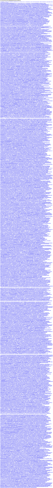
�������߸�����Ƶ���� (37, 376)
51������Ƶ (38, 105)
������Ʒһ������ (27, 73)
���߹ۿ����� (13, 249)
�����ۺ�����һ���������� (20, 236)
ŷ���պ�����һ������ (24, 324)
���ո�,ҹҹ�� (11, 154)
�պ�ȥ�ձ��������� (23, 446)
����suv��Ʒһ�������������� (6, 60)
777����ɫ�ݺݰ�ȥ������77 (15, 124)
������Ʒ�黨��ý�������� (42, 57)
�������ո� (28, 415)
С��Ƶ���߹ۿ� (34, 196)
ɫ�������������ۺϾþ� (4, 41)
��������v (46, 61)
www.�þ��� (39, 232)
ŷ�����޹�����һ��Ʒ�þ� (10, 447)
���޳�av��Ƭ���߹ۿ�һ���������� (25, 386)
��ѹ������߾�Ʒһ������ (42, 479)
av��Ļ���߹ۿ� (42, 285)
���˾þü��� (2, 166)
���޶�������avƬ (35, 317)
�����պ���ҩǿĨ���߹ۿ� (19, 69)
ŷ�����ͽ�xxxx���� (40, 262)
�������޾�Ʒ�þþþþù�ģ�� (18, 3)
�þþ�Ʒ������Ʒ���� (4, 61)
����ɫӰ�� (14, 343)
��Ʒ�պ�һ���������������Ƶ (38, 24)
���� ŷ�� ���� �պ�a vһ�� (43, 359)
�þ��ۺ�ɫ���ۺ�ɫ (45, 167)
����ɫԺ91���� (22, 152)
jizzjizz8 (25, 250)
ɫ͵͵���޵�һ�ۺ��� (41, 386)
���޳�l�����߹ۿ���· (38, 323)
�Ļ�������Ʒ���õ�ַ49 (32, 291)
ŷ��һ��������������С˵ (13, 228)
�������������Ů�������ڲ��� (30, 332)
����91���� (23, 50)
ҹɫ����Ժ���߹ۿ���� (29, 197)
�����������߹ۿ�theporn (43, 476)
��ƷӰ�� (43, 344)
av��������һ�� (7, 74)
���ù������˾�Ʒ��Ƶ (35, 379)
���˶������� (44, 365)
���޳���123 (27, 382)
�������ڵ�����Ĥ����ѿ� (30, 66)
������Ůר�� (2, 430)
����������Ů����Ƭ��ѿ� (22, 411)
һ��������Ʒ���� (43, 151)
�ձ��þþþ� (41, 176)
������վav (34, 470)
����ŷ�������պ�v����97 (28, 12)
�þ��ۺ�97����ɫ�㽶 (24, 399)
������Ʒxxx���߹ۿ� (22, 193)
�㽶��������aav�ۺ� (20, 40)
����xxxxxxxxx (2, 117)
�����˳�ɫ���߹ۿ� (3, 6)
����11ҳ (27, 23)
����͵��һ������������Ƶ (42, 41)
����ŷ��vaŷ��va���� (4, 24)
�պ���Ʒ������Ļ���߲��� (26, 80)
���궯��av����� (23, 42)
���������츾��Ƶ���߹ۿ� (41, 194)
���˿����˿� (2, 310)
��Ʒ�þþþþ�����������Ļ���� (6, 206)
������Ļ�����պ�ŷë (27, 478)
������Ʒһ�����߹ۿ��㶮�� (5, 449)
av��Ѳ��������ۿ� (13, 181)
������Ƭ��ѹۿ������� (4, 365)
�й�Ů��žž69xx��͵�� (11, 240)
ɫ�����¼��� (9, 63)
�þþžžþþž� (1, 425)
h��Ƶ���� (46, 158)
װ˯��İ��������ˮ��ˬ (17, 279)
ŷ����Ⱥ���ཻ (36, 353)
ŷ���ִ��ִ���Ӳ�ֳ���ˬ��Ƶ (4, 372)
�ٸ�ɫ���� (14, 325)
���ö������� (41, 32)
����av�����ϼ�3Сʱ (3, 475)
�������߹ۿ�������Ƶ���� (35, 117)
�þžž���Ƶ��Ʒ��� (24, 173)
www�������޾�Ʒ (3, 321)
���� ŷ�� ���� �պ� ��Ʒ (31, 55)
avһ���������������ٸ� (5, 152)
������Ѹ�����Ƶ (40, 223)
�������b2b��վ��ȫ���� (5, 315)
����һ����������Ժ (4, 266)
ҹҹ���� (14, 335)
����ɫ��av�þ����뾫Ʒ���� (5, 124)
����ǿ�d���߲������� (42, 114)
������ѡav (8, 34)
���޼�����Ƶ (7, 94)
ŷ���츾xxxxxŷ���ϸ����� (12, 188)
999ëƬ (34, 46)
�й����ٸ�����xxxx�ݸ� (28, 63)
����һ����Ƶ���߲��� (34, 462)
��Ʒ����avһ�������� (4, 17)
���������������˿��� (47, 317)
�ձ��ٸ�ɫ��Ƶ (28, 193)
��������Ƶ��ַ (3, 219)
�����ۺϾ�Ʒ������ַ (12, 40)
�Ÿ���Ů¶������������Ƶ (41, 444)
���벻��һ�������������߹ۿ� (37, 476)
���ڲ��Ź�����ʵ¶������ (21, 8)
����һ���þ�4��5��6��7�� (39, 169)
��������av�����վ (18, 392)
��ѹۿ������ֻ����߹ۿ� (13, 24)
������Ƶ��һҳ (24, 348)
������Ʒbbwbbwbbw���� (34, 164)
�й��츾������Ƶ (46, 421)
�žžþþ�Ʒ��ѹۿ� (2, 184)
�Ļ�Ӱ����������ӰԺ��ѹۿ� (20, 19)
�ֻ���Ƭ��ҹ (20, 356)
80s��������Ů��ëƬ (19, 134)
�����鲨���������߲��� (20, 281)
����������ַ (29, 298)
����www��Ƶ (22, 60)
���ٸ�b (27, 94)
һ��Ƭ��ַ (26, 95)
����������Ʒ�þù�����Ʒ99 (5, 406)
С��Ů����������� (40, 291)
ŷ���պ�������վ (48, 197)
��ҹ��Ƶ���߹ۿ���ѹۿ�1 (16, 32)
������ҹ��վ (32, 210)
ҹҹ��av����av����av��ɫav (29, 206)
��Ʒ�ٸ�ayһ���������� (23, 397)
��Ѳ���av (14, 167)
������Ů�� (22, 61)
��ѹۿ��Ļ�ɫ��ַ (34, 57)
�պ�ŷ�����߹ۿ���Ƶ (3, 37)
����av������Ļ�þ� (47, 392)
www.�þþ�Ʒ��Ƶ (40, 199)
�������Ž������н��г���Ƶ (38, 161)
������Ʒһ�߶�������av (13, 123)
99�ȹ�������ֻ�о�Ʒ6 (44, 209)
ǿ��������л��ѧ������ (40, 204)
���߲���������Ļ (22, 417)
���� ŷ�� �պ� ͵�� (36, 64)
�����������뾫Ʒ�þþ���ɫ (45, 290)
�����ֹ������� (3, 275)
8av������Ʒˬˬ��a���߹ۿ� (33, 400)
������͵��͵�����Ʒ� (23, 37)
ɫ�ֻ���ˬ (40, 38)
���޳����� (2, 222)
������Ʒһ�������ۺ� (19, 328)
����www (13, 197)
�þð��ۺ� (22, 232)
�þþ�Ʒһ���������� (10, 236)
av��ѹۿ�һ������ (34, 220)
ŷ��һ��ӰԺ (31, 158)
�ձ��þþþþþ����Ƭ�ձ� (23, 234)
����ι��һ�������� (4, 246)
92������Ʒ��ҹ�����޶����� (38, 158)
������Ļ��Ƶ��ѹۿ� (48, 393)
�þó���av (10, 221)
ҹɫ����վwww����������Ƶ (32, 236)
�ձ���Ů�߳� (43, 95)
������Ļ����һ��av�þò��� (5, 242)
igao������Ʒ (13, 142)
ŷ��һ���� (36, 278)
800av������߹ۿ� (34, 221)
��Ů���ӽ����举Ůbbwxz (25, 219)
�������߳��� (49, 12)
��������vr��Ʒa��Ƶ (44, 486)
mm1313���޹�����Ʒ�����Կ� (25, 124)
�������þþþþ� (44, 203)
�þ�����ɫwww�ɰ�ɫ (40, 433)
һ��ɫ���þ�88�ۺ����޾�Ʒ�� (21, 377)
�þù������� (32, 363)
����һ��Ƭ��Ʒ (33, 444)
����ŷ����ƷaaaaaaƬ (38, 206)
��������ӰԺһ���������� (20, 184)
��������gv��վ (21, 387)
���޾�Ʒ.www (19, 215)
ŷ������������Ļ (45, 38)
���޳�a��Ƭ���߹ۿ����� (35, 54)
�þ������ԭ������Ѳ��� (11, 464)
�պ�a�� (6, 231)
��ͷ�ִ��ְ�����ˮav (41, 389)
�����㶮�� (49, 200)
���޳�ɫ (51, 216)
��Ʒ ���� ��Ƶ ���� (16, 231)
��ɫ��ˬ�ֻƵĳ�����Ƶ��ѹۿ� (29, 387)
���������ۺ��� (13, 3)
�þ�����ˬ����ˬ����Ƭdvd (5, 216)
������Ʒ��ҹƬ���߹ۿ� (41, 104)
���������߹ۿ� (32, 262)
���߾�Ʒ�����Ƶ (3, 102)
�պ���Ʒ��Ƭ (35, 178)
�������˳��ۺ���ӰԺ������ (23, 79)
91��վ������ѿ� (27, 241)
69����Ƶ (34, 133)
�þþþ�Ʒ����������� (38, 12)
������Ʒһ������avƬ (40, 108)
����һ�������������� (19, 222)
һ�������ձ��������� (17, 29)
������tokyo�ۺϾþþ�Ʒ (34, 61)
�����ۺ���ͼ (42, 238)
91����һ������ (3, 415)
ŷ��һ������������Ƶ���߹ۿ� (34, 40)
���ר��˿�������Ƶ (41, 265)
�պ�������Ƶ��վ (38, 210)
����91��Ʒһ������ (37, 45)
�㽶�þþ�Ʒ (1, 307)
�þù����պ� (11, 57)
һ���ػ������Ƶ (43, 191)
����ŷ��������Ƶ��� (4, 288)
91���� (31, 219)
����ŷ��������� (30, 37)
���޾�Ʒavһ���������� (46, 436)
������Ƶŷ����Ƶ (26, 376)
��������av (6, 121)
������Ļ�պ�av (40, 263)
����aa (20, 111)
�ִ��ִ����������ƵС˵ (10, 69)
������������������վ (15, 234)
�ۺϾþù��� (35, 86)
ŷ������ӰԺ (7, 83)
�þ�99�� (31, 256)
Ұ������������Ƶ (3, 11)
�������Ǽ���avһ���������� (41, 471)
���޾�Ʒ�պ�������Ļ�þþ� (39, 348)
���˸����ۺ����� (4, 441)
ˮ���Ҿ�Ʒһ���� (30, 41)
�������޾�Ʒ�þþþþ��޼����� (11, 88)
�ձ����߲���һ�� (3, 236)
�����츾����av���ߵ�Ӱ (37, 113)
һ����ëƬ (29, 362)
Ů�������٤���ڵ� (18, 38)
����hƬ (47, 335)
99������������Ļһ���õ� (47, 271)
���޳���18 (6, 282)
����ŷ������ (45, 96)
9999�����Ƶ (29, 5)
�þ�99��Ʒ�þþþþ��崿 (32, 49)
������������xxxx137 (48, 356)
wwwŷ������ (35, 225)
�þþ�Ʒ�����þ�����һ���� (21, 197)
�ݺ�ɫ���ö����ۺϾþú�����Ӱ (45, 173)
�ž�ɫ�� (16, 10)
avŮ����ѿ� (48, 117)
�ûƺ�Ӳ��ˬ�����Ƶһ (18, 447)
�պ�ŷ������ (31, 382)
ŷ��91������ (16, 341)
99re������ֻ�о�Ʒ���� (21, 101)
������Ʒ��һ (22, 297)
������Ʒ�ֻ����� (26, 99)
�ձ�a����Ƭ (26, 98)
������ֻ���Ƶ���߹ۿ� (6, 385)
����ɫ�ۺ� (46, 285)
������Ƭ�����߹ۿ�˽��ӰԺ (14, 241)
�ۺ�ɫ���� (11, 231)
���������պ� (8, 149)
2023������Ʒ (12, 117)
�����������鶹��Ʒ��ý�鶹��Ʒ (42, 55)
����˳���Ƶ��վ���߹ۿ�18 (43, 80)
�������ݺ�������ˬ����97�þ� (5, 22)
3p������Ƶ (34, 396)
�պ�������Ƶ (11, 220)
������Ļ (25, 5)
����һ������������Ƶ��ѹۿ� (31, 67)
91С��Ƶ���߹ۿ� (34, 281)
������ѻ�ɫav (11, 121)
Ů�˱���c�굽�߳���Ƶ (12, 272)
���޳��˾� (29, 247)
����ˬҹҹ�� (42, 254)
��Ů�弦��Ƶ (48, 257)
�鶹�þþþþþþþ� (15, 233)
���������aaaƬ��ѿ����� (15, 384)
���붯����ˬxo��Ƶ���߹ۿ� (33, 409)
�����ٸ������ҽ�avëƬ (23, 41)
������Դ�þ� (28, 323)
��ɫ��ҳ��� (14, 85)
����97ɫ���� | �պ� (22, 32)
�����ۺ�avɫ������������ (12, 413)
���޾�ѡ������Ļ (27, 3)
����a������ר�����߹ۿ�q (15, 431)
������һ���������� (14, 357)
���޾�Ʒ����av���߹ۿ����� (38, 25)
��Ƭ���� (26, 18)
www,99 (31, 239)
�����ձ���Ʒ (18, 265)
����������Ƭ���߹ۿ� (35, 121)
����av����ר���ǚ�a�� (9, 388)
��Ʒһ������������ (37, 374)
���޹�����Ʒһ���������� (25, 340)
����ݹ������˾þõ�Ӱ (23, 126)
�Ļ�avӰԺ (22, 140)
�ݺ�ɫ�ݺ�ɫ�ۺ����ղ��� (30, 184)
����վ (9, 274)
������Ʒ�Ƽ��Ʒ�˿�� (4, 19)
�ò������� (42, 372)
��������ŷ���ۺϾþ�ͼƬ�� (13, 75)
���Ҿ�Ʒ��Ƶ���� (25, 38)
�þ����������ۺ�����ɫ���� (15, 266)
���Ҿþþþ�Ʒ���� (21, 34)
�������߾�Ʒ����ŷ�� (4, 444)
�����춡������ (16, 251)
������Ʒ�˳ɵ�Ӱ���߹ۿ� (23, 472)
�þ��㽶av (19, 94)
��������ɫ (22, 133)
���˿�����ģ (37, 254)
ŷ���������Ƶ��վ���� (36, 244)
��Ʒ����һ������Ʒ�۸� (4, 14)
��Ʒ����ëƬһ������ (37, 329)
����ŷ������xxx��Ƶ (22, 415)
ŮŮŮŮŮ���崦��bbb (31, 399)
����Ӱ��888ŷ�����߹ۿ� (25, 315)
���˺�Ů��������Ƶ (40, 149)
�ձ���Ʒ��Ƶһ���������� (12, 42)
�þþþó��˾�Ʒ (21, 5)
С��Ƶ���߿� (47, 116)
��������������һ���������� (32, 155)
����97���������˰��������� (34, 95)
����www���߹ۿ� (38, 58)
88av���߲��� (30, 17)
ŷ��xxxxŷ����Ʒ (4, 42)
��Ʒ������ (47, 135)
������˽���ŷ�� (41, 225)
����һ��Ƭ (41, 97)
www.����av (33, 356)
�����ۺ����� (20, 371)
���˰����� (37, 151)
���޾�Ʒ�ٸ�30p (43, 279)
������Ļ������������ (42, 295)
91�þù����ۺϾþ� (45, 199)
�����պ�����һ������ (5, 18)
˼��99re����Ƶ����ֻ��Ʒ (28, 406)
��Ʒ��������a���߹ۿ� (4, 467)
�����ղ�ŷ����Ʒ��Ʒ (29, 375)
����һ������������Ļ (14, 203)
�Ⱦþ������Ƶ (15, 415)
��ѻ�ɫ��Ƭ (9, 362)
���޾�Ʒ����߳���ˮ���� (27, 102)
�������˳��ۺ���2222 (46, 319)
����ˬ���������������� (46, 40)
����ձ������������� (18, 99)
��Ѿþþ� (47, 243)
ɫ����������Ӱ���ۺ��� (5, 212)
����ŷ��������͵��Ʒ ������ (11, 313)
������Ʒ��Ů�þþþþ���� (45, 329)
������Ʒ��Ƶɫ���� (4, 113)
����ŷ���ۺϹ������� (35, 415)
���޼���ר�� (10, 167)
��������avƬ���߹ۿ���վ (37, 276)
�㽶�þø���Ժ (39, 296)
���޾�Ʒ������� (8, 21)
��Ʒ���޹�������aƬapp (4, 130)
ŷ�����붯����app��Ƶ (16, 323)
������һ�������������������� (7, 368)
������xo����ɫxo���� (4, 101)
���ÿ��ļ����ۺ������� (23, 228)
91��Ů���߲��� (38, 157)
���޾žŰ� (47, 207)
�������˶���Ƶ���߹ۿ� (5, 408)
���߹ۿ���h (36, 322)
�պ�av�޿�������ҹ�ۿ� (25, 24)
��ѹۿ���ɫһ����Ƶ (36, 334)
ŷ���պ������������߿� (22, 200)
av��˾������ (45, 226)
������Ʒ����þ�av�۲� (42, 294)
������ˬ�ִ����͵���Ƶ (40, 11)
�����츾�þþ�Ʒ (22, 89)
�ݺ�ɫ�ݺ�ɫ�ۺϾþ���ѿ (14, 393)
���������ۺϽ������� (10, 470)
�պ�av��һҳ (35, 18)
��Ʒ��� (28, 126)
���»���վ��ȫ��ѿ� (15, 107)
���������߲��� (24, 207)
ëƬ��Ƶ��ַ (39, 322)
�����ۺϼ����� (46, 184)
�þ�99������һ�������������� (30, 296)
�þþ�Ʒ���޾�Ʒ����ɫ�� (42, 400)
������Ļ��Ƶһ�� (45, 63)
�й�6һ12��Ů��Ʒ (11, 47)
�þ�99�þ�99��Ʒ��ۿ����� (36, 31)
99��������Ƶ (7, 319)
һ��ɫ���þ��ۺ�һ (29, 281)
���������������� (19, 73)
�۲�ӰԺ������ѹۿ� (10, 359)
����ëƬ (14, 8)
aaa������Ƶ (10, 332)
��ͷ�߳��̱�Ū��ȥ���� (15, 475)
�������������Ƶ (23, 97)
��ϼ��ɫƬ (26, 262)
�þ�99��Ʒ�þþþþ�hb (43, 48)
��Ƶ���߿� (18, 260)
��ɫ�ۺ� (32, 247)
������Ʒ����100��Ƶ (20, 195)
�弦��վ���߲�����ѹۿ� (31, 469)
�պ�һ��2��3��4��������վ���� (19, 129)
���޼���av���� (11, 215)
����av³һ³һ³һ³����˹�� (39, 392)
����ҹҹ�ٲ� (34, 416)
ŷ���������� (28, 157)
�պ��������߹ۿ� (7, 307)
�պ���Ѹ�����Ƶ (41, 61)
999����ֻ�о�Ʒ (10, 309)
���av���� (9, 295)
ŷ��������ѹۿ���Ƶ (15, 417)
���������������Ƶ (32, 173)
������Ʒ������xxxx (18, 481)
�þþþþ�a (24, 64)
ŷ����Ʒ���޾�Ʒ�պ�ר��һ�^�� (45, 13)
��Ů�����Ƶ (27, 412)
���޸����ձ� (50, 343)
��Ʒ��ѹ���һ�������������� (28, 226)
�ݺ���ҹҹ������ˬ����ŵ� (38, 288)
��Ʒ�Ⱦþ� (38, 51)
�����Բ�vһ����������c (46, 31)
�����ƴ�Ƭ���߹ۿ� (4, 263)
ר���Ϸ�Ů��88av (40, 381)
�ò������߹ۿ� (23, 265)
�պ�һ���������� (4, 187)
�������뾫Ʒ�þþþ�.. (31, 136)
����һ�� (45, 274)
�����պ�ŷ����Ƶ (40, 455)
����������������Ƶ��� (45, 334)
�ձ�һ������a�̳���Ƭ (4, 143)
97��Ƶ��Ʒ (2, 55)
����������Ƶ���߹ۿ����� (12, 134)
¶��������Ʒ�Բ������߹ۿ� (9, 93)
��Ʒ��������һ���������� (6, 269)
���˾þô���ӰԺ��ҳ (26, 380)
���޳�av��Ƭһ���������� (4, 97)
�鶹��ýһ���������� (44, 23)
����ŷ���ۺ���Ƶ (40, 5)
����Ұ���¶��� (21, 285)
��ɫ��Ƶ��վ (21, 434)
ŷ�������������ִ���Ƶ (36, 19)
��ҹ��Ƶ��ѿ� (22, 77)
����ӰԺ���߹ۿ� (41, 17)
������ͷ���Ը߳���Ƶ (15, 74)
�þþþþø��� (5, 425)
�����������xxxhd (16, 9)
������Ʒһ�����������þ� (5, 72)
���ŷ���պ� (2, 21)
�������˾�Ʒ (10, 23)
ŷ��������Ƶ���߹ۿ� (33, 232)
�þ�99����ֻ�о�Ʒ (9, 15)
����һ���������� (21, 181)
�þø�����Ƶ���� (16, 321)
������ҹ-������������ (47, 73)
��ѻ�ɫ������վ (49, 164)
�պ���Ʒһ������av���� (37, 110)
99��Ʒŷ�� (29, 390)
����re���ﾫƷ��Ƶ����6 (23, 436)
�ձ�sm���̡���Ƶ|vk (12, 281)
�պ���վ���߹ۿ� (39, 49)
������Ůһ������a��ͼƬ (35, 207)
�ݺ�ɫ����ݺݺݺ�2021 (19, 179)
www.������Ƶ (2, 414)
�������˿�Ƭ (24, 392)
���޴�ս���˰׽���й (16, 468)
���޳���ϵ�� (12, 95)
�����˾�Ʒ (10, 282)
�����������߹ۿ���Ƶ (47, 111)
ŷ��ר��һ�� (33, 97)
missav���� (35, 446)
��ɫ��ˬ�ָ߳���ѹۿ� (14, 304)
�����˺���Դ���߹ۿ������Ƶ (12, 13)
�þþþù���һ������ (28, 93)
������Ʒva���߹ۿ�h (3, 455)
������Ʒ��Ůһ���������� (32, 411)
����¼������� (42, 60)
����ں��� (9, 309)
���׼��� (12, 72)
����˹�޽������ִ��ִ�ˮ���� (42, 472)
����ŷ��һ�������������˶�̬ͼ (27, 161)
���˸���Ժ (15, 14)
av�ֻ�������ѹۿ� (3, 380)
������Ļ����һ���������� (6, 132)
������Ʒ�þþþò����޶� (37, 73)
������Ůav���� (36, 313)
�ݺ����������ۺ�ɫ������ (24, 9)
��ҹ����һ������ (17, 385)
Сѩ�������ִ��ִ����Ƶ (35, 3)
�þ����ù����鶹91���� (22, 28)
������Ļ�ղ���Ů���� (33, 137)
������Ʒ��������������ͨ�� (19, 23)
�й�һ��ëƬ (9, 184)
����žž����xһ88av (9, 207)
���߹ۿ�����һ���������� (42, 360)
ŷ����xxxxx (45, 123)
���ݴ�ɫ (31, 329)
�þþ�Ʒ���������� (34, 335)
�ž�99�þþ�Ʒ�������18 (12, 195)
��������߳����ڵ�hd (4, 240)
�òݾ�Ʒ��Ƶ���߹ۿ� (19, 176)
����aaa (29, 244)
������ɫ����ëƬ (20, 12)
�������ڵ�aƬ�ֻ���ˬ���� (26, 444)
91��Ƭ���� (47, 265)
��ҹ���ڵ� (46, 254)
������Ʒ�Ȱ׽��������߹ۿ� (23, 323)
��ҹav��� (26, 17)
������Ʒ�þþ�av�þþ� (27, 34)
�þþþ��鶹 (17, 126)
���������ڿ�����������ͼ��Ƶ (26, 107)
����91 (18, 133)
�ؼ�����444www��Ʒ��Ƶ (22, 58)
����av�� (24, 385)
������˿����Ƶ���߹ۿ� (4, 375)
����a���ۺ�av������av (11, 126)
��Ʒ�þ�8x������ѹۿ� (4, 54)
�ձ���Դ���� (22, 294)
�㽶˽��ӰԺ (49, 49)
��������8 (35, 478)
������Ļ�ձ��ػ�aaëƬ (28, 195)
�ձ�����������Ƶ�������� (6, 381)
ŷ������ (35, 223)
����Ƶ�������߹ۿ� (32, 108)
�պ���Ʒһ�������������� (26, 167)
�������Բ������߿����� (27, 110)
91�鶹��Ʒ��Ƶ (47, 216)
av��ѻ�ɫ (50, 182)
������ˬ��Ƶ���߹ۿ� (31, 424)
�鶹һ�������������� (4, 272)
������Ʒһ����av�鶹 (40, 15)
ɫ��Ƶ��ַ (46, 95)
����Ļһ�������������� (40, 481)
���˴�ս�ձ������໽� (3, 309)
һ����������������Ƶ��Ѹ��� (6, 348)
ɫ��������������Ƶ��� (16, 351)
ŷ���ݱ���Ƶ (27, 133)
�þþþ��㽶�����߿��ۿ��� (16, 206)
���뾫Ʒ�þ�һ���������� (25, 439)
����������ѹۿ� (35, 13)
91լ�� (32, 483)
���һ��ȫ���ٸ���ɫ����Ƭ (28, 190)
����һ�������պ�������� (10, 399)
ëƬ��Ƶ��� (44, 256)
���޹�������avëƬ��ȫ (4, 172)
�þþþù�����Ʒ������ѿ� (45, 231)
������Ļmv (22, 250)
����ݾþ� (35, 41)
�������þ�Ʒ (7, 383)
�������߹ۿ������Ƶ (31, 215)
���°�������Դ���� (16, 421)
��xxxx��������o (29, 152)
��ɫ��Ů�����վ (16, 77)
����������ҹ (3, 73)
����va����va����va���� (5, 164)
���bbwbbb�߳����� (3, 433)
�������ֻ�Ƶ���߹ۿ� (4, 133)
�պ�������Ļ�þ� (18, 450)
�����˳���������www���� (37, 309)
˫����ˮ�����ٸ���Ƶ (20, 148)
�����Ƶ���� (21, 243)
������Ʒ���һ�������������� (16, 44)
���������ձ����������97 (36, 47)
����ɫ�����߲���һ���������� (6, 218)
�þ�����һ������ (12, 246)
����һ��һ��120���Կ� (30, 357)
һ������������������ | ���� (36, 22)
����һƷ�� (31, 447)
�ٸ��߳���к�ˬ (28, 377)
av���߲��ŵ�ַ (2, 399)
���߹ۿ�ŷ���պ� (44, 303)
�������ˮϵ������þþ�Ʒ (30, 8)
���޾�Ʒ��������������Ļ (44, 127)
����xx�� (11, 31)
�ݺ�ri (51, 329)
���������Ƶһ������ (19, 388)
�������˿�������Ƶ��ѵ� (5, 76)
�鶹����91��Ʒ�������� (11, 275)
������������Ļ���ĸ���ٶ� (33, 369)
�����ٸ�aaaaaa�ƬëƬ (41, 137)
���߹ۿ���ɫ (38, 173)
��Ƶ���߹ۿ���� (46, 275)
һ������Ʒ (40, 317)
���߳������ (40, 246)
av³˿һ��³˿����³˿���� (42, 278)
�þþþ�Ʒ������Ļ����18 (22, 25)
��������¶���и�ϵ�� (4, 57)
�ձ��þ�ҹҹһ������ (3, 64)
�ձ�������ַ (2, 427)
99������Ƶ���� (35, 294)
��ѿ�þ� (10, 260)
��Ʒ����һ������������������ (37, 419)
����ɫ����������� (10, 73)
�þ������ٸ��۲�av (18, 196)
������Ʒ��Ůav (31, 266)
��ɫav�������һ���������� (40, 136)
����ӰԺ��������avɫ (35, 80)
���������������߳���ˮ (13, 163)
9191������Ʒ (11, 116)
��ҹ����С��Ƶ (3, 34)
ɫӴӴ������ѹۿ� (27, 210)
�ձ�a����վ (33, 157)
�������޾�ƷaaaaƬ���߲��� (37, 140)
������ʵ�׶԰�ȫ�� (37, 42)
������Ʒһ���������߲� (22, 278)
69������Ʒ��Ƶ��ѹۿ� (29, 297)
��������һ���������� (43, 182)
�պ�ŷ (11, 51)
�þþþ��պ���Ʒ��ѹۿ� (21, 262)
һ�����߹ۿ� (19, 137)
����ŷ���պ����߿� (4, 163)
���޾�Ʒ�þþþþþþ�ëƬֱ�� (25, 400)
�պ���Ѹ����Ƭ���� (40, 120)
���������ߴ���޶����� (11, 297)
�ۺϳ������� (18, 399)
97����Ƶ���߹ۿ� (22, 346)
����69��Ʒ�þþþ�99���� (42, 129)
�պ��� (42, 322)
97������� (25, 291)
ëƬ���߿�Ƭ (17, 223)
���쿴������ (19, 82)
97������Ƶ (18, 334)
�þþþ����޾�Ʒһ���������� (45, 408)
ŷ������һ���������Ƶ (39, 282)
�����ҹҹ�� (2, 145)
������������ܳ (44, 10)
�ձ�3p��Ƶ (32, 28)
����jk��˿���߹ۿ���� (21, 282)
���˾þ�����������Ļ (31, 268)
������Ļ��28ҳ (29, 468)
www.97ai (50, 395)
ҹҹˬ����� (10, 54)
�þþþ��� (46, 389)
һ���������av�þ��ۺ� (29, 181)
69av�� (32, 73)
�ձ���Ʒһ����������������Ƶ (6, 110)
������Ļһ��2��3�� (27, 44)
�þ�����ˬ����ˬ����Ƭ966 (12, 191)
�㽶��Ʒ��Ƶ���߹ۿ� (9, 114)
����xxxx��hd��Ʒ (40, 86)
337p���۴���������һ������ (6, 107)
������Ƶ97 (22, 63)
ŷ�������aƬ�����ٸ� (20, 67)
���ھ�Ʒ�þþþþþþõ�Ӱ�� (32, 337)
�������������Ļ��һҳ (45, 113)
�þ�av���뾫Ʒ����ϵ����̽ (17, 226)
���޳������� (23, 245)
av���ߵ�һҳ (36, 226)
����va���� (49, 203)
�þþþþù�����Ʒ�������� (36, 209)
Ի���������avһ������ (20, 66)
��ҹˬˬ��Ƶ (28, 28)
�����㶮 (16, 130)
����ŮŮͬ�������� (24, 266)
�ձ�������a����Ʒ (48, 88)
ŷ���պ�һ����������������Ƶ (6, 9)
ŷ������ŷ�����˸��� (37, 219)
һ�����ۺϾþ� (27, 77)
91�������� (34, 134)
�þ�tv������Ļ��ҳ (14, 190)
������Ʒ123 (41, 3)
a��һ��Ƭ (36, 188)
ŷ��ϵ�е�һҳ (13, 328)
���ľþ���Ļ (35, 284)
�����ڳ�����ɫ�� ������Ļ (19, 88)
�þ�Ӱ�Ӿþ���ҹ (24, 151)
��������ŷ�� (6, 179)
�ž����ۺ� (2, 149)
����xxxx (11, 226)
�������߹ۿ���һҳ (17, 340)
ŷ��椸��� (37, 97)
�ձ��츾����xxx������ (14, 369)
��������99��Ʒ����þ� (16, 166)
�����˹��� (2, 331)
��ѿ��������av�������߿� (25, 160)
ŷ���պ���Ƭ (48, 155)
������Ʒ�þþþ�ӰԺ (46, 406)
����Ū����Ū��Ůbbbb (20, 275)
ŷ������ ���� (3, 411)
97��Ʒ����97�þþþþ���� (33, 480)
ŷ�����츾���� (34, 403)
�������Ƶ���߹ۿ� (3, 350)
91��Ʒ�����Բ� (26, 341)
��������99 (17, 389)
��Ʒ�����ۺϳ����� (17, 140)
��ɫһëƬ (11, 146)
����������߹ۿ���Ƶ (20, 325)
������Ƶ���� (12, 10)
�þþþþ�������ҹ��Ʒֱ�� (24, 15)
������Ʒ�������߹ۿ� (17, 110)
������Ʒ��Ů (33, 477)
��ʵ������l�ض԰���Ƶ (13, 212)
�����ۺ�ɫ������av (37, 271)
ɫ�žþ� (44, 3)
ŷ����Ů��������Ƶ (17, 116)
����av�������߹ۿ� (4, 371)
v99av (35, 272)
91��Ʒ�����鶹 (6, 55)
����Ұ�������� (24, 430)
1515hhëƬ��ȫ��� (21, 75)
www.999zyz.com (46, 72)
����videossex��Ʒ (29, 25)
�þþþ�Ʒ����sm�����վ (14, 79)
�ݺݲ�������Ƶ (22, 268)
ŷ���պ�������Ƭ (3, 50)
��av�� (50, 127)
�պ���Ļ (33, 167)
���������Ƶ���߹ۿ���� (21, 487)
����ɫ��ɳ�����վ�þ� (38, 319)
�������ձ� (2, 313)
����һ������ (3, 297)
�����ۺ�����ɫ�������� (5, 80)
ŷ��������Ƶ (4, 185)
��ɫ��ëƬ (29, 97)
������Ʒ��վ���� (35, 362)
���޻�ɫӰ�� (2, 3)
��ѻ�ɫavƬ (18, 49)
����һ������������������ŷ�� (31, 148)
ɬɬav (47, 434)
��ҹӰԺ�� (41, 396)
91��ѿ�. (1, 374)
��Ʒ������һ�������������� (6, 251)
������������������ (19, 17)
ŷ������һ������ (37, 77)
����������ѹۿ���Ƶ (24, 251)
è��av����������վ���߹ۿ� (37, 175)
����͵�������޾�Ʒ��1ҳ (4, 281)
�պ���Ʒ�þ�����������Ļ (5, 142)
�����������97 (49, 447)
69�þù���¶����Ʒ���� (4, 346)
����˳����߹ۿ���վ (14, 247)
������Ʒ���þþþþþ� (3, 86)
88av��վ (34, 91)
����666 (6, 40)
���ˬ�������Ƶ (25, 362)
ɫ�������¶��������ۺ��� (5, 96)
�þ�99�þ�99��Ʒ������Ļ (43, 146)
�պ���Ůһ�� (35, 93)
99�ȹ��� (24, 475)
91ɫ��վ (30, 231)
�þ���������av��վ (28, 75)
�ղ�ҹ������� (22, 440)
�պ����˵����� (44, 239)
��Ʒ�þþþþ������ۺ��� (46, 140)
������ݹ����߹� (36, 23)
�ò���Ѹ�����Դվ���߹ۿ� (43, 411)
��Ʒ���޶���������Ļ (24, 203)
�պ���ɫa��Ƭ (47, 74)
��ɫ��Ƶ (40, 34)
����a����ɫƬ (30, 11)
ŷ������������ (41, 35)
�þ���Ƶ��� (22, 259)
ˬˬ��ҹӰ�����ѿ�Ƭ (27, 70)
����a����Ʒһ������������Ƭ (22, 248)
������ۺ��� (25, 335)
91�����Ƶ (23, 418)
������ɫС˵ (45, 101)
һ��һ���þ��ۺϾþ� (23, 272)
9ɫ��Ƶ (26, 294)
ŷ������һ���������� (5, 369)
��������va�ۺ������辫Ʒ (13, 187)
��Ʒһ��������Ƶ (3, 359)
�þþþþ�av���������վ (36, 94)
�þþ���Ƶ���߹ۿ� (27, 164)
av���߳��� (29, 166)
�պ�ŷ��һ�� (38, 139)
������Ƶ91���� (3, 38)
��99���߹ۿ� (37, 253)
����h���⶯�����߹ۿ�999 (18, 462)
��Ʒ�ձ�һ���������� (27, 379)
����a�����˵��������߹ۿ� (6, 235)
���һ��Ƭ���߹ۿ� (10, 415)
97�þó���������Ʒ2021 (37, 397)
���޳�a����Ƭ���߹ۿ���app (47, 76)
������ (46, 6)
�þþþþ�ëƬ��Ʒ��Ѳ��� (12, 487)
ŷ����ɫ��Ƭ (5, 210)
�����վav (40, 340)
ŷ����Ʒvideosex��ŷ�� (45, 29)
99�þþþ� (42, 102)
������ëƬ (19, 154)
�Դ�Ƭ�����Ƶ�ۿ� (34, 105)
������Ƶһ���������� (17, 403)
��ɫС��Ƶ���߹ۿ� (23, 16)
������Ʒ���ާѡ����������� (18, 18)
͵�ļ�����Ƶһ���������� (43, 235)
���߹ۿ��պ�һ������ (45, 219)
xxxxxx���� (31, 23)
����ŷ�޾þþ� (48, 187)
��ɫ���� (35, 126)
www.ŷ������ (23, 94)
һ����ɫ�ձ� (21, 74)
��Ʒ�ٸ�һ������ (22, 76)
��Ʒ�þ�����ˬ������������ (14, 172)
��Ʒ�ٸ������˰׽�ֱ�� (25, 29)
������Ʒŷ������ (26, 338)
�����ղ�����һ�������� (26, 483)
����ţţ (32, 126)
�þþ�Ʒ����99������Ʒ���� (28, 425)
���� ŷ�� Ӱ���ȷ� (46, 385)
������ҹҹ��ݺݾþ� (20, 257)
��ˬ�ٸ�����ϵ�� (41, 212)
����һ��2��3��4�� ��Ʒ (4, 265)
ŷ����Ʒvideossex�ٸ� (3, 232)
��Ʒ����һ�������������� (6, 70)
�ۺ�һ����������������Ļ (25, 359)
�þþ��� (38, 134)
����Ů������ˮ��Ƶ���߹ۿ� (5, 473)
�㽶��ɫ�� (9, 475)
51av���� (36, 8)
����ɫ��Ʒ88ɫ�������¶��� (31, 487)
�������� (2, 77)
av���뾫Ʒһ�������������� (33, 251)
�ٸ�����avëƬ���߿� (32, 433)
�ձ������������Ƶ (28, 182)
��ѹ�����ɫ (7, 117)
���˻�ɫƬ (18, 394)
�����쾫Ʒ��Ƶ (43, 77)
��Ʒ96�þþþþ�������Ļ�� (12, 371)
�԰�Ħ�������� (17, 16)
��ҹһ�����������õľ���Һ (15, 97)
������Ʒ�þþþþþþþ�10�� (39, 356)
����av (39, 220)
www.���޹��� (13, 66)
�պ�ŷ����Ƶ (49, 318)
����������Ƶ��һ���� (24, 422)
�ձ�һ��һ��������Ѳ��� (14, 467)
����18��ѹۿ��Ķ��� (11, 185)
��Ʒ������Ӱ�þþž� (14, 356)
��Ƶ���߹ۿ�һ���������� (15, 239)
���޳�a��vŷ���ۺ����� (13, 55)
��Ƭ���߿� (48, 417)
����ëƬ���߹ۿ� (26, 388)
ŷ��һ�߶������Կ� (19, 391)
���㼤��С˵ (45, 126)
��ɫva (19, 54)
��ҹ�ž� (33, 323)
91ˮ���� (12, 235)
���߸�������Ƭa (32, 394)
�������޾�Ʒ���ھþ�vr (31, 42)
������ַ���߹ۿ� (23, 384)
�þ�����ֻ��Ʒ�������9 (23, 114)
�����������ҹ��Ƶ (33, 388)
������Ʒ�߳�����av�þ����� (13, 37)
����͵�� (38, 430)
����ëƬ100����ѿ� (3, 469)
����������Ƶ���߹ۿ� (13, 262)
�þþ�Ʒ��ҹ (35, 263)
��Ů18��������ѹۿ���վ (46, 296)
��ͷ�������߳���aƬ (10, 213)
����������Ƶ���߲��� (21, 21)
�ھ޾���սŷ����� (47, 212)
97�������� (24, 31)
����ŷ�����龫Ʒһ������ (37, 243)
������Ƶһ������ (46, 176)
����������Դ (24, 154)
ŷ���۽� (29, 194)
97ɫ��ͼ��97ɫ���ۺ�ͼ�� (4, 160)
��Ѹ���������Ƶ (13, 383)
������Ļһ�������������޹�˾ (13, 204)
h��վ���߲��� (9, 256)
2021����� (9, 50)
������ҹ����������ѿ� (16, 50)
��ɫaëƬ (44, 260)
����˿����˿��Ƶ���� (35, 377)
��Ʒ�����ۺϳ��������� (15, 446)
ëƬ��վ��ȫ (45, 234)
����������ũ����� (44, 307)
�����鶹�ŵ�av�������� (5, 386)
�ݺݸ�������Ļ (29, 225)
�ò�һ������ (2, 28)
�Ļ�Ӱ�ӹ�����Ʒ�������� (43, 188)
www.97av (1, 479)
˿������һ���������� (5, 456)
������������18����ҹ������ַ (16, 291)
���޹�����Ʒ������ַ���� (35, 48)
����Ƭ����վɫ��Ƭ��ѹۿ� (43, 395)
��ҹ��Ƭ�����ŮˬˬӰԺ (29, 374)
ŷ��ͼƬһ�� (9, 210)
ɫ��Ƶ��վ (12, 16)
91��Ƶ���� (46, 102)
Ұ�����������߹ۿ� (4, 271)
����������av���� (4, 48)
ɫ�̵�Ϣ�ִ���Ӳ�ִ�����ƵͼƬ (9, 298)
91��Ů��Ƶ (14, 221)
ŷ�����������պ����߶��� (42, 467)
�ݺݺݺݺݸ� (34, 368)
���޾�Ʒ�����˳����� (35, 414)
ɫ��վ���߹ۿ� (35, 450)
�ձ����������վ (44, 397)
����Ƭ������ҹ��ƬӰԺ (35, 453)
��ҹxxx (47, 196)
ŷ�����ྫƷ (24, 117)
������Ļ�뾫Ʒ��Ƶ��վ (47, 288)
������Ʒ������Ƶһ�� (9, 169)
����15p (12, 102)
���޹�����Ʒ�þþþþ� (21, 201)
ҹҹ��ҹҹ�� (15, 137)
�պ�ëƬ (6, 184)
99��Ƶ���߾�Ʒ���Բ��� (27, 470)
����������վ (47, 149)
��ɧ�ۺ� (38, 133)
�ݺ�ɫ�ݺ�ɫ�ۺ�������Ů (37, 365)
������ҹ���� (35, 456)
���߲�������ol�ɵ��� (17, 146)
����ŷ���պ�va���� (30, 16)
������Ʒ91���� (7, 254)
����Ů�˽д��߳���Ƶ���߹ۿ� (28, 72)
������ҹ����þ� (13, 179)
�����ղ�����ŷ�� (43, 51)
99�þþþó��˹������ (44, 19)
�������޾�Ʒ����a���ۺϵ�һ (21, 464)
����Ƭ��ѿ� (2, 285)
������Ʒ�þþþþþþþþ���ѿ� (12, 133)
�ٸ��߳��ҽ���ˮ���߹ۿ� (21, 374)
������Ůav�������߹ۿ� (13, 375)
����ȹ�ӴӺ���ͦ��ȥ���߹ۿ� (5, 329)
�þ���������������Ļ (15, 98)
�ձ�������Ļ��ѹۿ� (4, 322)
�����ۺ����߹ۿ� (29, 175)
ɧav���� (17, 436)
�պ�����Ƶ (22, 271)
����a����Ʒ (19, 83)
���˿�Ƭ (32, 322)
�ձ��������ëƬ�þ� (25, 82)
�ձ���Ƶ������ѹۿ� (4, 157)
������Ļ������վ (22, 223)
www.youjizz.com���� (20, 64)
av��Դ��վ (50, 188)
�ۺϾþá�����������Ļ (41, 257)
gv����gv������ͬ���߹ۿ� (17, 218)
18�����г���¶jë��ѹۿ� (42, 8)
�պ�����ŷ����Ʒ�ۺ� (45, 412)
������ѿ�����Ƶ (45, 83)
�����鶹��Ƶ (29, 32)
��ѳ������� (34, 5)
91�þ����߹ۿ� (27, 231)
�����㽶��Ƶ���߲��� (30, 279)
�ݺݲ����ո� (14, 282)
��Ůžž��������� (16, 60)
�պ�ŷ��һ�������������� (13, 175)
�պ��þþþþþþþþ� (43, 207)
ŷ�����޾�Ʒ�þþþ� (32, 240)
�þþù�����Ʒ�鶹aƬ (49, 452)
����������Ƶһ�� (48, 46)
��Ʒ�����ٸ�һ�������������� (15, 400)
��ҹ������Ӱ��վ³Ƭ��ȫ (4, 353)
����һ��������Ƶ (37, 198)
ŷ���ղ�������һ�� (31, 253)
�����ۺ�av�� (33, 241)
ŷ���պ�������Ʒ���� (4, 334)
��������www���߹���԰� (36, 310)
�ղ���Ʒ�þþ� (48, 413)
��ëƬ (1, 129)
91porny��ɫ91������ (3, 108)
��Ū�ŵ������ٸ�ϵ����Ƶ (47, 97)
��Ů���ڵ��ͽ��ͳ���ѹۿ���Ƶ (20, 93)
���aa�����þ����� (36, 484)
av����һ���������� (12, 157)
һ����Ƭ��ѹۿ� (11, 395)
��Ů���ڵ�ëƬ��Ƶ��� (20, 182)
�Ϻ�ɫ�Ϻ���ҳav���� (39, 91)
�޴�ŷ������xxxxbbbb (13, 486)
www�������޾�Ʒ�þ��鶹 (22, 55)
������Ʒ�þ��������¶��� (23, 51)
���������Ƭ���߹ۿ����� (13, 387)
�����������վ (41, 409)
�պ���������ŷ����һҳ (25, 22)
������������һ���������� (6, 29)
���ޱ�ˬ (15, 391)
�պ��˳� (13, 223)
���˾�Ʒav (45, 37)
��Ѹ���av (38, 372)
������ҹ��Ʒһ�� (42, 310)
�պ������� (28, 325)
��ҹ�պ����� (20, 213)
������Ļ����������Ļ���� (36, 83)
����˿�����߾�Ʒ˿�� (13, 394)
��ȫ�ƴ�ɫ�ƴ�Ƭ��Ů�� (47, 120)
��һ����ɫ (48, 240)
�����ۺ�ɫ (47, 161)
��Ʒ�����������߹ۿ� (25, 256)
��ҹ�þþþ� (32, 166)
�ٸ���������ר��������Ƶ (21, 455)
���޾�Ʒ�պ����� (11, 276)
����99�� (19, 188)
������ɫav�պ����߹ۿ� (12, 396)
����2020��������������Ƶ (5, 89)
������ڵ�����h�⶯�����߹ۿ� (21, 157)
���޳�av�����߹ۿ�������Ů (5, 67)
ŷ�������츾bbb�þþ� (37, 28)
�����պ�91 (11, 99)
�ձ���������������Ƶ (5, 45)
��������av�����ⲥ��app (37, 163)
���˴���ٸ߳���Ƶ (3, 148)
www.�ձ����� (38, 443)
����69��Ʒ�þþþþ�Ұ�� (30, 58)
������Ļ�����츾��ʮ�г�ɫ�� (12, 478)
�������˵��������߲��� (5, 239)
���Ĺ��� (14, 35)
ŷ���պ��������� (43, 379)
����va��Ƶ (2, 83)
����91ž (42, 220)
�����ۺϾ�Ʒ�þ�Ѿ (31, 6)
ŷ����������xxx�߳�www (26, 121)
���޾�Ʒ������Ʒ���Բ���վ (18, 20)
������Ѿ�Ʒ (2, 169)
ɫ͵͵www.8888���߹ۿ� (15, 54)
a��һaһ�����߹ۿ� (21, 155)
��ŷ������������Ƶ (23, 306)
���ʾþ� (34, 11)
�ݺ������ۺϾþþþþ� (35, 17)
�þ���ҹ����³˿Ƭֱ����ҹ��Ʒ (13, 322)
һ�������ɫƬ (2, 40)
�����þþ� (29, 207)
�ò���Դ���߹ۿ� (49, 64)
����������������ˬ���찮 (13, 441)
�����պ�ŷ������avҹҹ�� (37, 63)
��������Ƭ (32, 188)
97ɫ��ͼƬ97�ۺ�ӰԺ (39, 132)
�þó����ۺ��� (32, 238)
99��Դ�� (12, 210)
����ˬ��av (33, 237)
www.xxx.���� (20, 190)
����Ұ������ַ (11, 48)
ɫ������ (19, 151)
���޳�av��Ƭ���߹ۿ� (20, 360)
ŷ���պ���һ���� (21, 216)
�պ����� (37, 66)
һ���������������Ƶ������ (16, 170)
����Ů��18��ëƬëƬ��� (32, 145)
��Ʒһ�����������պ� (24, 389)
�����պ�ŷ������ (27, 69)
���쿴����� (11, 341)
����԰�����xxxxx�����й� (39, 123)
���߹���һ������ (42, 369)
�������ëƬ (24, 218)
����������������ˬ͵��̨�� (12, 6)
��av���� (7, 28)
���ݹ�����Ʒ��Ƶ (3, 134)
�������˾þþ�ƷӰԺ (42, 201)
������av (2, 16)
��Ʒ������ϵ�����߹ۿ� (38, 312)
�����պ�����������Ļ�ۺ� (23, 476)
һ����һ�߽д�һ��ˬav (29, 163)
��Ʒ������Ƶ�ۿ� (3, 484)
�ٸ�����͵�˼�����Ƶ (43, 318)
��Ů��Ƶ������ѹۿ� (12, 143)
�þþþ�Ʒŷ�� (6, 395)
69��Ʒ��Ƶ (21, 98)
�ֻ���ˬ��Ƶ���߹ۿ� (3, 63)
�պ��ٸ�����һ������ (44, 383)
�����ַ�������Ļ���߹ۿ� (21, 424)
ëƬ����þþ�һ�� (2, 203)
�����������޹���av (17, 173)
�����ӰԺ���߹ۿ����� (9, 77)
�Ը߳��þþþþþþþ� (28, 441)
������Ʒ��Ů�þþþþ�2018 (4, 75)
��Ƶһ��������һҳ (3, 155)
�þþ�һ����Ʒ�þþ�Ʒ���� (29, 20)
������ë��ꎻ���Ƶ (7, 16)
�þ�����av (2, 319)
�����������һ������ (40, 116)
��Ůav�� (7, 310)
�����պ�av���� (24, 194)
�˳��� (43, 163)
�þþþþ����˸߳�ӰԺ (24, 215)
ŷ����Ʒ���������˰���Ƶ (12, 480)
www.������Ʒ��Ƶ (9, 321)
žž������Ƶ (13, 164)
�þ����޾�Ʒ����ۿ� (47, 384)
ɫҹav (25, 46)
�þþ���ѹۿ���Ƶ (3, 452)
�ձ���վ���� (39, 351)
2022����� (15, 154)
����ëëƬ (16, 164)
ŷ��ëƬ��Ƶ (19, 187)
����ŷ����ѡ (26, 473)
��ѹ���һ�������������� (21, 92)
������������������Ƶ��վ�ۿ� (21, 390)
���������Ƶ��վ (48, 35)
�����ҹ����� (9, 389)
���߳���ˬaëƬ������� (18, 350)
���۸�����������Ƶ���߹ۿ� (27, 221)
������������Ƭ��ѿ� (37, 20)
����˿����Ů (2, 412)
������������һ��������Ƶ (34, 277)
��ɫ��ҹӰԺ (15, 419)
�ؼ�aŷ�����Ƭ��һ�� (44, 44)
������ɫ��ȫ (2, 94)
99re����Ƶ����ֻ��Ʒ (3, 366)
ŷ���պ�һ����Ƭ (42, 143)
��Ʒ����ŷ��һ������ (28, 113)
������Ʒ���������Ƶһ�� (38, 142)
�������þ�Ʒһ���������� (39, 248)
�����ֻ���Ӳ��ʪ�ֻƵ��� (19, 102)
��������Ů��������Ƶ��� (31, 295)
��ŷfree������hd (13, 200)
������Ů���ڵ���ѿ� (4, 116)
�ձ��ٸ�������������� (42, 284)
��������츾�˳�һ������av (32, 274)
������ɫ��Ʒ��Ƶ (40, 236)
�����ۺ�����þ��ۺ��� (26, 290)
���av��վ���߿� (32, 45)
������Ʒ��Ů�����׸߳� (18, 245)
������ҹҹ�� (44, 375)
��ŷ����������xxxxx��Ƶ (44, 228)
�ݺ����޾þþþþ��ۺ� (34, 417)
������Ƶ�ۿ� (38, 272)
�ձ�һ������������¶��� (9, 437)
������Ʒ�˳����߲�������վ (11, 43)
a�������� (39, 222)
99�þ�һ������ (48, 391)
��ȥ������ (35, 402)
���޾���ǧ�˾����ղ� (4, 428)
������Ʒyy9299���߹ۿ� (4, 228)
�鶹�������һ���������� (38, 72)
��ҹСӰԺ (16, 215)
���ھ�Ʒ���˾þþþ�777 (47, 366)
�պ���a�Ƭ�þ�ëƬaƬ (3, 294)
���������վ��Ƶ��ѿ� (41, 18)
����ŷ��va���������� (34, 395)
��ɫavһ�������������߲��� (43, 266)
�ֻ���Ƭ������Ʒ (3, 464)
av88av (46, 104)
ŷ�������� (11, 17)
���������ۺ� (3, 127)
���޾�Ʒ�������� (11, 19)
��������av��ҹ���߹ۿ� (35, 459)
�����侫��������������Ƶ (36, 441)
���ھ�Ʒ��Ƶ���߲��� (33, 474)
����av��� (32, 341)
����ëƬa (12, 184)
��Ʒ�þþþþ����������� (40, 135)
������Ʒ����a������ (40, 237)
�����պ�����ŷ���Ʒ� (19, 378)
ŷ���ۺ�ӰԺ (29, 237)
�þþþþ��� (22, 191)
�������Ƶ (39, 93)
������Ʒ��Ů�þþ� (10, 380)
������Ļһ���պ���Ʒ (19, 240)
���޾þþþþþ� (12, 46)
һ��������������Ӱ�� (35, 70)
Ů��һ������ (24, 303)
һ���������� (37, 181)
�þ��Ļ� (14, 194)
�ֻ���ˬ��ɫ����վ (32, 320)
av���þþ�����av (3, 417)
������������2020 (32, 15)
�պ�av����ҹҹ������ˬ (25, 462)
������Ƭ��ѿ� (3, 481)
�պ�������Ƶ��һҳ (3, 295)
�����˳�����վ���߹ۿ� (27, 309)
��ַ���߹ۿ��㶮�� (15, 127)
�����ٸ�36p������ (10, 422)
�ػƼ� (11, 18)
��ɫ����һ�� (28, 452)
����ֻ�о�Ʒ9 (22, 437)
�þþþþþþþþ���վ (31, 351)
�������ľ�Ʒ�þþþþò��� (36, 102)
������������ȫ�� (40, 145)
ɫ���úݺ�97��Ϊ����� (29, 64)
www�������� (3, 8)
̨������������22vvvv (4, 137)
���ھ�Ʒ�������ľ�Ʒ (32, 51)
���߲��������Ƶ (17, 331)
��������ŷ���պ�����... (23, 6)
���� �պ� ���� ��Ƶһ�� (11, 443)
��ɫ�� (46, 108)
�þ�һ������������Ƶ (34, 82)
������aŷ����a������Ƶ (47, 483)
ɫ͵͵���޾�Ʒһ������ (34, 32)
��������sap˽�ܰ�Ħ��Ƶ (26, 419)
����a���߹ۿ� (40, 274)
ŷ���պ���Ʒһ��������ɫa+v (5, 46)
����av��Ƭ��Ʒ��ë (42, 155)
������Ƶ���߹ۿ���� (37, 107)
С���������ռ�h (9, 259)
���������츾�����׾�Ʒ (17, 31)
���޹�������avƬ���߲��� (13, 353)
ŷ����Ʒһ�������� (20, 85)
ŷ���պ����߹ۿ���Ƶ (33, 79)
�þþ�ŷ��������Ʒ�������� (32, 14)
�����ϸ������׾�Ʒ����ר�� (6, 253)
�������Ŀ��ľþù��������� (37, 406)
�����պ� (31, 77)
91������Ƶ (21, 353)
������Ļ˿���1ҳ (44, 198)
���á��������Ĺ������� (29, 471)
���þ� (29, 114)
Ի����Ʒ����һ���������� (45, 94)
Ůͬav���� (18, 42)
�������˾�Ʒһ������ (23, 45)
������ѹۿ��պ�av (46, 378)
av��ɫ (27, 385)
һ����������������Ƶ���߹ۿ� (6, 324)
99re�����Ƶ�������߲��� (23, 277)
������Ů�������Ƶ (28, 134)
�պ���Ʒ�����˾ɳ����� (4, 234)
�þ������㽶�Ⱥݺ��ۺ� (25, 158)
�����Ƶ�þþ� (2, 383)
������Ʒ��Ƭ (47, 272)
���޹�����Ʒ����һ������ (5, 356)
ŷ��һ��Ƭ (43, 210)
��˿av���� (42, 70)
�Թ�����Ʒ (38, 368)
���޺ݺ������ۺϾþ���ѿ (15, 63)
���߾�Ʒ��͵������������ (25, 135)
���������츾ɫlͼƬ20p (27, 317)
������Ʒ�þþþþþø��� (4, 139)
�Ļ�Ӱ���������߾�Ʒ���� (43, 14)
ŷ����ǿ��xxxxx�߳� (3, 196)
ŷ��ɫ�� (45, 414)
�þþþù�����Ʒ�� (43, 64)
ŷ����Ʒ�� (9, 11)
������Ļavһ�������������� (18, 105)
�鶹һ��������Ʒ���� (36, 275)
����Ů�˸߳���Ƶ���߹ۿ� (5, 215)
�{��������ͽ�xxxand (16, 15)
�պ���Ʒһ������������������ (23, 233)
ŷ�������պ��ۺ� (36, 172)
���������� (42, 6)
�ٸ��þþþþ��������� (37, 371)
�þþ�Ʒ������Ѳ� (29, 428)
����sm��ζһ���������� (16, 80)
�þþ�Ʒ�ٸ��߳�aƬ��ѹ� (15, 199)
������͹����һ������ (45, 21)
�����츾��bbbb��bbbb (39, 298)
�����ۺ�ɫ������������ (29, 449)
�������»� (33, 89)
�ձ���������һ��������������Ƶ (7, 317)
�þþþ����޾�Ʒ (29, 304)
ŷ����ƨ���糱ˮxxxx (3, 221)
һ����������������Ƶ (40, 422)
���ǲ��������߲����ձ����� (17, 376)
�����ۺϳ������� (27, 85)
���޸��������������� (42, 178)
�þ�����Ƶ (46, 386)
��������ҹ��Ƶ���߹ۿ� (16, 58)
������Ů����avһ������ (45, 66)
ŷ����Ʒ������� (9, 223)
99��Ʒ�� (13, 389)
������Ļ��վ (43, 117)
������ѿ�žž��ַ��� (33, 479)
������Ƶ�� (23, 172)
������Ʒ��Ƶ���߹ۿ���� (14, 45)
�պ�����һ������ (14, 94)
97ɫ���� (51, 5)
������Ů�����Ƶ (3, 13)
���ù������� (3, 15)
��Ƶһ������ (13, 149)
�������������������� (8, 459)
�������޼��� (43, 233)
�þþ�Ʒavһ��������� (25, 433)
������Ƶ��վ (2, 341)
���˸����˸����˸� (3, 362)
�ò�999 (42, 275)
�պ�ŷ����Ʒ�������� (22, 247)
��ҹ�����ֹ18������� (29, 60)
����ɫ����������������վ (6, 105)
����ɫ (29, 335)
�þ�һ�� (49, 14)
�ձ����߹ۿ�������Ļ (30, 260)
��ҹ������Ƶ (2, 32)
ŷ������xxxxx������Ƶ (18, 379)
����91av (1, 176)
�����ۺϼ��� (3, 470)
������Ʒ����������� (47, 45)
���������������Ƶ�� (20, 185)
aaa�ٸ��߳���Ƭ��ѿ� (30, 223)
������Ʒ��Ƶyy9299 (35, 316)
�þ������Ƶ (40, 306)
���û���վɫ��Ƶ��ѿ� (40, 366)
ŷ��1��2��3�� (50, 472)
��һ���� (46, 297)
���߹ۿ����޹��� (22, 46)
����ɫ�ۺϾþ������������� (28, 393)
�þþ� (19, 322)
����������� (3, 69)
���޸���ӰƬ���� (20, 319)
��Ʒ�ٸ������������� (5, 170)
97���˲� (9, 249)
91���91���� (7, 241)
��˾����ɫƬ (2, 395)
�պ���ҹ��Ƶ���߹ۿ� (44, 130)
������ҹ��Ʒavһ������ (28, 140)
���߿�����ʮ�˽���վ (42, 164)
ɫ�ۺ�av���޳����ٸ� (28, 477)
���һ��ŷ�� (2, 178)
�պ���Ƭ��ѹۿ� (13, 92)
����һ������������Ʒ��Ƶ (21, 178)
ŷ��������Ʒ (2, 66)
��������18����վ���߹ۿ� (23, 145)
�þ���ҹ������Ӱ (28, 366)
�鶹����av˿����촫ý (20, 365)
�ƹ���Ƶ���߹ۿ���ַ (9, 452)
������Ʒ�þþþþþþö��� (25, 116)
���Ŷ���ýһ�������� (4, 343)
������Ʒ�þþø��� (32, 123)
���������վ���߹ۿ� (42, 148)
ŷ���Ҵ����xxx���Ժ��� (39, 37)
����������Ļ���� (29, 284)
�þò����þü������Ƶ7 (4, 387)
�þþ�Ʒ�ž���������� (35, 307)
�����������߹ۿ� (33, 104)
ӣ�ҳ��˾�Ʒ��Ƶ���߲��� (38, 437)
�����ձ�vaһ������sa (4, 154)
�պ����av (20, 274)
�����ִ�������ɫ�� (14, 76)
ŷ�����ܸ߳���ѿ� (3, 483)
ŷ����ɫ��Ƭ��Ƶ (36, 297)
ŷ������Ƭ (23, 484)
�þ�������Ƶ (7, 66)
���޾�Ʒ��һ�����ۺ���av (22, 14)
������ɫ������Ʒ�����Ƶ (42, 332)
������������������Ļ (33, 344)
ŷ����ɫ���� (2, 351)
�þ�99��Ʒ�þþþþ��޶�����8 (12, 130)
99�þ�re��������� (3, 332)
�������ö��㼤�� (17, 433)
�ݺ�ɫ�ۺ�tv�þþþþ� (28, 89)
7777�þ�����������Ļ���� (44, 313)
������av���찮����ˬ (42, 417)
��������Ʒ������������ (15, 303)
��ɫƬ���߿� (11, 12)
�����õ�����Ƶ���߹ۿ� (12, 64)
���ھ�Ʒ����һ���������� (17, 465)
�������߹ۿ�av (29, 24)
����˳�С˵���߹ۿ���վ (49, 92)
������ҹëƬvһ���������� (20, 316)
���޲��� (15, 57)
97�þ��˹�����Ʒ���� (11, 38)
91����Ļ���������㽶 (37, 375)
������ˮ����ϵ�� (38, 76)
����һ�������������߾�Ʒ (20, 428)
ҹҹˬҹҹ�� (45, 291)
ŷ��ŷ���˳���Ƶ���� (4, 88)
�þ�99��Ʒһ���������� (43, 462)
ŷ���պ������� (14, 242)
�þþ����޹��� (33, 194)
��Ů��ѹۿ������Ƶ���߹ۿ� (48, 229)
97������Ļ (42, 58)
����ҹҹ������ (11, 392)
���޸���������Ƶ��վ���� (5, 146)
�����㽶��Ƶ (49, 294)
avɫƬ (24, 325)
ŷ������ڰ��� (45, 49)
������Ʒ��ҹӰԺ (40, 126)
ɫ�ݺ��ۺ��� (25, 353)
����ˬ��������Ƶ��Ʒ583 (46, 47)
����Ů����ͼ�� (39, 421)
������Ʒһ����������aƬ (34, 38)
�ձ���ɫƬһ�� (10, 455)
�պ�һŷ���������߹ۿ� (4, 123)
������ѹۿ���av (17, 405)
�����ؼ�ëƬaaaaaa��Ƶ (3, 344)
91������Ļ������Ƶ (34, 201)
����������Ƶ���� (4, 201)
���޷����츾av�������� (36, 346)
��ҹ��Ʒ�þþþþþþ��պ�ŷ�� (34, 74)
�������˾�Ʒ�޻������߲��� (47, 281)
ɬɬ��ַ (36, 215)
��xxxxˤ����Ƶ (34, 96)
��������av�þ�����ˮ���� (25, 54)
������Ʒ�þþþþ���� (12, 83)
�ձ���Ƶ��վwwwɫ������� (28, 328)
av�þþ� (36, 262)
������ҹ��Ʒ (40, 385)
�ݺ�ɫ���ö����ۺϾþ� (4, 198)
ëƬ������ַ (43, 272)
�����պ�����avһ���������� (6, 245)
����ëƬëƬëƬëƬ (29, 46)
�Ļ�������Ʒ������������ (27, 187)
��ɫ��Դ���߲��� (14, 365)
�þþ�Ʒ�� (34, 468)
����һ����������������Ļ (6, 296)
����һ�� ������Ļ (14, 25)
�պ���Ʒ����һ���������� (39, 328)
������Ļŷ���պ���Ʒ (44, 172)
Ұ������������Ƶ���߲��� (42, 79)
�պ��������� (9, 421)
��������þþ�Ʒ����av (45, 157)
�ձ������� (14, 244)
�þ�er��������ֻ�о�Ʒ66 (43, 347)
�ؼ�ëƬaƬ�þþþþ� (29, 294)
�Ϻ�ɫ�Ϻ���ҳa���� (44, 170)
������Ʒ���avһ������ (30, 282)
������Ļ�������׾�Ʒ (29, 101)
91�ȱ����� (21, 127)
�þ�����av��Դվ (22, 104)
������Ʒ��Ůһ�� (30, 132)
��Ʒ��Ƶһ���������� (22, 132)
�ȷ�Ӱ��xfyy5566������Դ (45, 105)
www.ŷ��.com (8, 304)
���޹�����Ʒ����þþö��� (4, 402)
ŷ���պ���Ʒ (40, 344)
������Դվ (22, 431)
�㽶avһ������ (8, 32)
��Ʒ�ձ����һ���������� (5, 418)
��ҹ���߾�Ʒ (30, 31)
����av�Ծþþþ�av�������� (48, 175)
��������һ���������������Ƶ (42, 185)
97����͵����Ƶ (47, 478)
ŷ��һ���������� (38, 167)
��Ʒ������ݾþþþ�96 (23, 469)
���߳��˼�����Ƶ (28, 453)
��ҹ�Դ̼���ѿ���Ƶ (22, 120)
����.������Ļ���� (45, 371)
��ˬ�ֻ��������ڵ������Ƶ (5, 98)
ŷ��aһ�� (27, 50)
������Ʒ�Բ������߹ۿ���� (5, 268)
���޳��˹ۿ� (21, 309)
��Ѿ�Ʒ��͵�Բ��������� (35, 233)
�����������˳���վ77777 (5, 409)
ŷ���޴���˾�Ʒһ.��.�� (21, 383)
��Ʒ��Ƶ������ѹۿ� (15, 440)
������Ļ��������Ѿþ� (21, 295)
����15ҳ (27, 21)
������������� (8, 427)
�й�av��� (36, 393)
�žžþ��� (5, 424)
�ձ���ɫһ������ (43, 133)
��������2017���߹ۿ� (42, 69)
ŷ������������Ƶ (12, 101)
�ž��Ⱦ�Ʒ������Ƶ (34, 69)
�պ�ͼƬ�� (36, 266)
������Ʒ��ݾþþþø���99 (27, 396)
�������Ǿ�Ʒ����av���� (5, 477)
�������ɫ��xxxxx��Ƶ (16, 263)
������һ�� (49, 114)
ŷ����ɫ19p (2, 121)
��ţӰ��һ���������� (30, 413)
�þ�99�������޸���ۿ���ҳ (22, 269)
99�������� (34, 269)
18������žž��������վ (4, 284)
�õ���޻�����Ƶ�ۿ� (25, 149)
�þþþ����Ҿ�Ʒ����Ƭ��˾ (4, 31)
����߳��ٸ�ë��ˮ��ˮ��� (24, 49)
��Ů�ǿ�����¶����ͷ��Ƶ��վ (27, 276)
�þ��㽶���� (30, 397)
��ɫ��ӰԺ (14, 260)
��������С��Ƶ (17, 359)
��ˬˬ (34, 101)
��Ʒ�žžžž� (2, 436)
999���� (36, 46)
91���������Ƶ (27, 57)
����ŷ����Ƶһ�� (49, 195)
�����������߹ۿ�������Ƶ (5, 136)
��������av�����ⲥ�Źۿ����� (34, 29)
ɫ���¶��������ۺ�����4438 (12, 108)
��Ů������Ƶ (27, 61)
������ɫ (13, 229)
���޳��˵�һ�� (29, 154)
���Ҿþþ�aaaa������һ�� (4, 474)
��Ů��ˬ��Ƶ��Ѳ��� (28, 142)
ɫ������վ (9, 374)
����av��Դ (7, 145)
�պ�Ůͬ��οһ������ (34, 34)
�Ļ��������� (44, 315)
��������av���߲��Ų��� (5, 486)
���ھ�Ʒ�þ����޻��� (4, 23)
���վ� (51, 107)
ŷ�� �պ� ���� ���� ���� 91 (39, 197)
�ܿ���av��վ (44, 12)
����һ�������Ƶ (26, 74)
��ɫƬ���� (25, 96)
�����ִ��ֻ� (25, 11)
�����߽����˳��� (12, 334)
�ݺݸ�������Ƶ (34, 360)
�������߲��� (30, 18)
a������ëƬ (23, 284)
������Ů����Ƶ (44, 430)
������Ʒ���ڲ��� (38, 50)
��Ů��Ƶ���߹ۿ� (29, 19)
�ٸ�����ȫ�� (45, 22)
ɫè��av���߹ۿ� (13, 248)
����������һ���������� (23, 123)
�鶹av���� (11, 14)
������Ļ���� (3, 173)
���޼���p (48, 48)
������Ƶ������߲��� (4, 400)
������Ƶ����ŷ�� (10, 433)
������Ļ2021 (28, 209)
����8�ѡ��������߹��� (32, 35)
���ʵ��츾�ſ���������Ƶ (14, 41)
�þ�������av (2, 276)
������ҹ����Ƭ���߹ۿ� (4, 226)
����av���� (49, 178)
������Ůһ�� (29, 151)
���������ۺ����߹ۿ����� (14, 243)
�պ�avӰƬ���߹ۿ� (44, 54)
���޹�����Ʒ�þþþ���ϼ (29, 368)
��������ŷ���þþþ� (43, 160)
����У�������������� (17, 237)
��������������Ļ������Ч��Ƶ (22, 143)
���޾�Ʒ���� (40, 98)
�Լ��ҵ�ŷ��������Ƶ (4, 376)
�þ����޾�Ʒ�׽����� (3, 5)
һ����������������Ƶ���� (17, 96)
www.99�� (10, 372)
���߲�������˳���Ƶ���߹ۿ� (6, 95)
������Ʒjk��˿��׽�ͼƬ (28, 13)
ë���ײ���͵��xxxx (27, 201)
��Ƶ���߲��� (6, 3)
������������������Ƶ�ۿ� (23, 108)
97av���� (47, 369)
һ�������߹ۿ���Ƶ (14, 274)
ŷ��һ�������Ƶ (17, 47)
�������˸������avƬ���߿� (13, 434)
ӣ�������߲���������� (43, 473)
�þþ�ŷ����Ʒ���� (32, 285)
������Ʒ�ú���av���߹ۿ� (12, 337)
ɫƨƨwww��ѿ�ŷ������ (4, 188)
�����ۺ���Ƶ (32, 120)
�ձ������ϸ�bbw (3, 244)
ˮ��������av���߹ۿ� (46, 110)
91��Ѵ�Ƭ (47, 148)
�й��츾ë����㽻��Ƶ (30, 437)
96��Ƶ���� (28, 117)
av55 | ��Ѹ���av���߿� (4, 47)
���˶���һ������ (24, 381)
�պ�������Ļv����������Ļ (44, 82)
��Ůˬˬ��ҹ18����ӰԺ (24, 146)
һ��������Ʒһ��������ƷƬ (35, 130)
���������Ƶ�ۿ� (45, 85)
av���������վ (30, 218)
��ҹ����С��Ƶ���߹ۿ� (16, 207)
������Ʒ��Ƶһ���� (30, 384)
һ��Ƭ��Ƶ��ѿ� (36, 260)
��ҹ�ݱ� (29, 98)
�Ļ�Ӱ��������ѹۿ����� (17, 414)
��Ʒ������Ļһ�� (46, 142)
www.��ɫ (8, 291)
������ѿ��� (46, 11)
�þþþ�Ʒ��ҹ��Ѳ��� (3, 151)
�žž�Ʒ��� (30, 149)
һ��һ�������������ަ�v (5, 303)
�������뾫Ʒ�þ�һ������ (30, 76)
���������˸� (41, 321)
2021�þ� (20, 416)
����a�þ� (43, 440)
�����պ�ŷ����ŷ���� (4, 209)
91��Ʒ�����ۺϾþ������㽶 (14, 268)
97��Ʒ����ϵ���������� (12, 49)
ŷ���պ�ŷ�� (2, 325)
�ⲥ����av (43, 222)
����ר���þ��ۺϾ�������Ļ (33, 259)
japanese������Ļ (26, 127)
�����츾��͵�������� (36, 231)
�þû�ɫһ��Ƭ (41, 260)
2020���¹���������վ (36, 239)
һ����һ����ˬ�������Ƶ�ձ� (47, 50)
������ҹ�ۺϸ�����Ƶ (45, 179)
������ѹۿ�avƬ (30, 464)
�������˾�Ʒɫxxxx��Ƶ (41, 446)
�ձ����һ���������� (25, 48)
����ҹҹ (8, 279)
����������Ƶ (16, 5)
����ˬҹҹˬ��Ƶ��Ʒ (3, 225)
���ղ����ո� (31, 198)
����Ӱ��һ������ (31, 203)
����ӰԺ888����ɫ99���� (38, 16)
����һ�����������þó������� (37, 43)
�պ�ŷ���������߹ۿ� (19, 220)
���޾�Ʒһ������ (42, 74)
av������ (40, 226)
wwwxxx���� (11, 137)
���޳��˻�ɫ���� (23, 209)
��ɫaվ (20, 198)
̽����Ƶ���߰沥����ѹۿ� (4, 377)
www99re (12, 450)
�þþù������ (8, 412)
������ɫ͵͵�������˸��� (4, 44)
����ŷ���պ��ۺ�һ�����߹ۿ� (17, 11)
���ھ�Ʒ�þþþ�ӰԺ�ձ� (27, 346)
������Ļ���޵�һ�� (34, 321)
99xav (39, 170)
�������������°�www (4, 111)
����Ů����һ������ (4, 243)
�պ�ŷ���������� (35, 452)
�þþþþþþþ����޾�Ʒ (17, 46)
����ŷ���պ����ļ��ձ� (48, 381)
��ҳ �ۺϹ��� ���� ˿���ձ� (5, 357)
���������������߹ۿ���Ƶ (29, 91)
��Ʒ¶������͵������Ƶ (25, 188)
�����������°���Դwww (11, 148)
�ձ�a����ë (14, 372)
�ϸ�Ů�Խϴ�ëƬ (26, 40)
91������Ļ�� (13, 253)
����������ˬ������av (47, 340)
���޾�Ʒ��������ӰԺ (24, 198)
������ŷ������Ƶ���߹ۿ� (5, 318)
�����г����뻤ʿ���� (4, 391)
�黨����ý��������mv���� (30, 216)
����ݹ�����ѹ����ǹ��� (5, 25)
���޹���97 (36, 380)
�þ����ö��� (44, 259)
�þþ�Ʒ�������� (42, 195)
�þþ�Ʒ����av (41, 414)
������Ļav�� (45, 132)
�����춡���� (39, 67)
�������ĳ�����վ (13, 34)
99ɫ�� (13, 222)
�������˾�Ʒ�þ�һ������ (42, 474)
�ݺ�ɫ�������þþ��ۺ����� (15, 22)
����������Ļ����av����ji (5, 229)
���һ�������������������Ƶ (21, 136)
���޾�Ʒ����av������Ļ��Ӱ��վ (14, 61)
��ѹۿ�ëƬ (11, 129)
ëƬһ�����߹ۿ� (20, 10)
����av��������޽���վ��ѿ (25, 47)
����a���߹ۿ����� (21, 253)
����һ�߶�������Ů (27, 360)
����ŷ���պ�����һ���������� (35, 21)
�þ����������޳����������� (31, 246)
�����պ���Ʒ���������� (30, 185)
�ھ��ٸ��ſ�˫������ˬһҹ (12, 139)
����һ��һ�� (38, 416)
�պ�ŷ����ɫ (37, 6)
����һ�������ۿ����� (21, 57)
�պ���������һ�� (25, 137)
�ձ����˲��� (14, 21)
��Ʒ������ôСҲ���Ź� (34, 385)
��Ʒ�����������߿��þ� (30, 204)
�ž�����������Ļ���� (28, 271)
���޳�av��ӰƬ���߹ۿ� (22, 204)
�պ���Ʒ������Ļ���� (19, 72)
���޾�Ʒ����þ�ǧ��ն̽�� (4, 461)
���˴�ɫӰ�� (2, 74)
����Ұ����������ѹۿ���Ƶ (33, 228)
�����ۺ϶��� (26, 88)
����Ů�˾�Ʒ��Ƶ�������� (38, 152)
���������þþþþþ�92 (46, 20)
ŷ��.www (49, 259)
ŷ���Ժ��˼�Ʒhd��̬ (21, 337)
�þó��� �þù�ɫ (29, 96)
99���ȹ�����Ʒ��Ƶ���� (46, 206)
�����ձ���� (30, 446)
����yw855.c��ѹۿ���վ (15, 193)
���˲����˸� (8, 417)
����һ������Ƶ (15, 132)
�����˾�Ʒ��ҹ (39, 96)
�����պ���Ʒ (7, 397)
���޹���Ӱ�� (8, 328)
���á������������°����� (26, 421)
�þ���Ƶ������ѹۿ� (11, 390)
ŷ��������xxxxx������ (15, 254)
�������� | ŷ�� (3, 126)
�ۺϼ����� (16, 198)
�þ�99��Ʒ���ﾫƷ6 (26, 179)
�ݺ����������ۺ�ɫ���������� (20, 86)
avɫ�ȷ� (51, 13)
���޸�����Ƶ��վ (35, 238)
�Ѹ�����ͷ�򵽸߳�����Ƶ (44, 9)
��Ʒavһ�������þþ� (49, 344)
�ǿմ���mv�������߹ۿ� (38, 247)
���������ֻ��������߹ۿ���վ (32, 129)
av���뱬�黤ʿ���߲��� (26, 329)
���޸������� (40, 58)
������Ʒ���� (46, 5)
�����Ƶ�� (50, 307)
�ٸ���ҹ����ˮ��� (46, 298)
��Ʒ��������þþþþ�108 (13, 310)
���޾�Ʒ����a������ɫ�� (30, 200)
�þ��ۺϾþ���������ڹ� (26, 356)
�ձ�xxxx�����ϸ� (46, 312)
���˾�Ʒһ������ (39, 477)
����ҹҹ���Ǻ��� (8, 414)
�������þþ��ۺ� (42, 350)
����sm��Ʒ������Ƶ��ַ (4, 260)
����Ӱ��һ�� (22, 288)
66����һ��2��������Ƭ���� (24, 130)
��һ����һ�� (2, 207)
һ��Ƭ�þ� (16, 213)
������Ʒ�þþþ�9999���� (40, 89)
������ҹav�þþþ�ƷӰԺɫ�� (26, 403)
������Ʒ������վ (45, 99)
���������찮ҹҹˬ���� (27, 176)
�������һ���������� (20, 142)
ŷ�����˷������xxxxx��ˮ (8, 176)
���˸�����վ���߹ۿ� (35, 146)
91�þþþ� (37, 196)
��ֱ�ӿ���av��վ (9, 244)
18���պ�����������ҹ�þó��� (36, 99)
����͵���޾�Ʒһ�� (48, 310)
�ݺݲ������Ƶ (14, 455)
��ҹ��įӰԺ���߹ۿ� (16, 347)
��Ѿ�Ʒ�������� (48, 372)
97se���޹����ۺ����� (46, 145)
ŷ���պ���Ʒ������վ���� (5, 471)
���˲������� (3, 43)
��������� (23, 477)
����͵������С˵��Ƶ (15, 89)
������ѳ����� (21, 13)
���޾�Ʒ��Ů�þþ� (42, 297)
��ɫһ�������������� (42, 434)
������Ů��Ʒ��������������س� (8, 20)
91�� (35, 363)
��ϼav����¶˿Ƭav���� (14, 216)
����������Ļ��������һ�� (22, 35)
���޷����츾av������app (12, 201)
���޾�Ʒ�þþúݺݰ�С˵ (24, 225)
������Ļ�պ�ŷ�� (13, 152)
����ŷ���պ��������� (36, 44)
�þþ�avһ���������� (4, 82)
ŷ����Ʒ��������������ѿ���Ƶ (43, 450)
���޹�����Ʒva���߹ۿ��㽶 (4, 278)
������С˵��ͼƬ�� (8, 285)
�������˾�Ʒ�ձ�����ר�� (12, 344)
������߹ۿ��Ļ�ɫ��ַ (29, 86)
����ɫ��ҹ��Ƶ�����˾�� (36, 10)
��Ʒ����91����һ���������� (35, 324)
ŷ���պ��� (43, 218)
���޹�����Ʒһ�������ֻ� (36, 465)
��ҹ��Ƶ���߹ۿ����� (25, 238)
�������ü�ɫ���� (26, 249)
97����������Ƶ (18, 48)
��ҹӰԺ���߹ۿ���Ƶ (3, 213)
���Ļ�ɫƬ (13, 285)
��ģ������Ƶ (41, 478)
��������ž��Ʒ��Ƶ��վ (34, 350)
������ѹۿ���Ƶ (35, 182)
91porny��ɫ (1, 249)
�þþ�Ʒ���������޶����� (5, 431)
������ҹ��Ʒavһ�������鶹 (14, 288)
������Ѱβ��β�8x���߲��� (19, 210)
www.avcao (18, 152)
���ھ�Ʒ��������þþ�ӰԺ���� (5, 250)
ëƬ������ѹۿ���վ (3, 443)
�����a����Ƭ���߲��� (45, 107)
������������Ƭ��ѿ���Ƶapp (34, 9)
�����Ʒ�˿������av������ (5, 248)
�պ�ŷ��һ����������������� (6, 140)
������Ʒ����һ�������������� (23, 43)
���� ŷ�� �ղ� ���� (46, 166)
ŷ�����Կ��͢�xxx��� (4, 104)
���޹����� (48, 365)
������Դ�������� (29, 402)
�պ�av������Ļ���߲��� (34, 88)
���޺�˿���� (28, 170)
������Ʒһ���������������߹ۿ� (6, 405)
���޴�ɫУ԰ (11, 279)
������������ (9, 8)
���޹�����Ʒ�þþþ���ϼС (35, 318)
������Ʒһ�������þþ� (27, 10)
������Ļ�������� (4, 12)
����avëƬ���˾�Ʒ (36, 160)
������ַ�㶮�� (10, 5)
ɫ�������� (41, 111)
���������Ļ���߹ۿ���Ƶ (10, 483)
